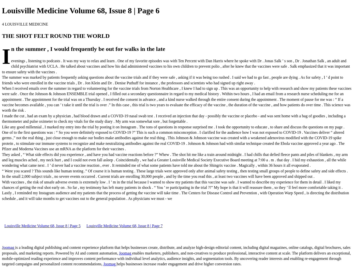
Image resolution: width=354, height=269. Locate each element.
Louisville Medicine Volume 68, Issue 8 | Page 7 (125, 226)
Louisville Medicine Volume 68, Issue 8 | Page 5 (42, 226)
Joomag (8, 247)
